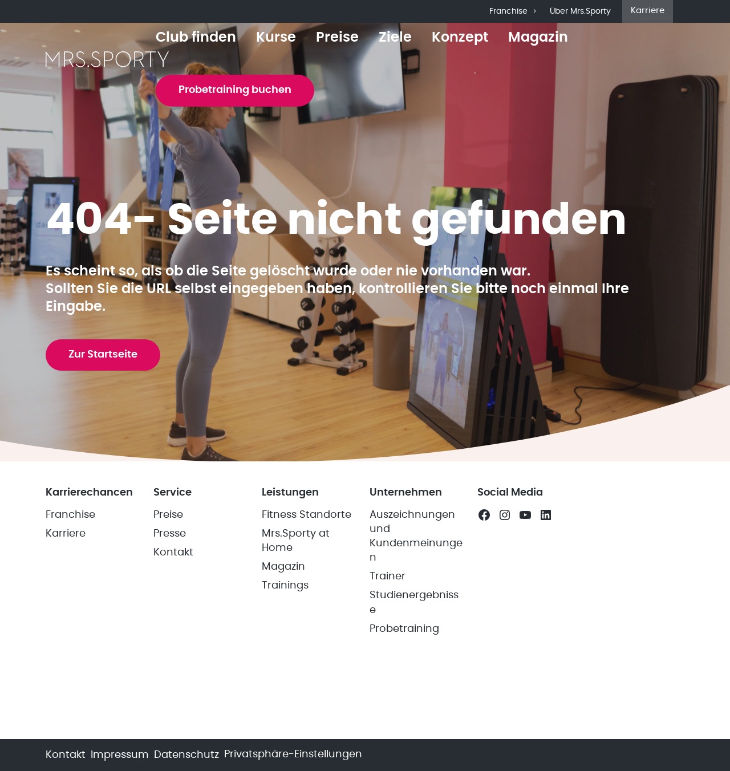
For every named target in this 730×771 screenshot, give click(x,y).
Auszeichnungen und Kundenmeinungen (416, 536)
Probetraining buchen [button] (235, 90)
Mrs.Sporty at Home (296, 541)
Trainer (387, 576)
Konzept (460, 37)
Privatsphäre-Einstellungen (293, 754)
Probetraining (404, 629)
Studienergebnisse (414, 602)
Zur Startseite (102, 355)
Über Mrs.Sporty (580, 11)
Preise (337, 37)
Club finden (196, 37)
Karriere (647, 10)
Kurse (276, 37)
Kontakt (173, 552)
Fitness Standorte (306, 515)
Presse (169, 534)
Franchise (513, 11)
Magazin (538, 37)
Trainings (285, 586)
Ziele (395, 37)
